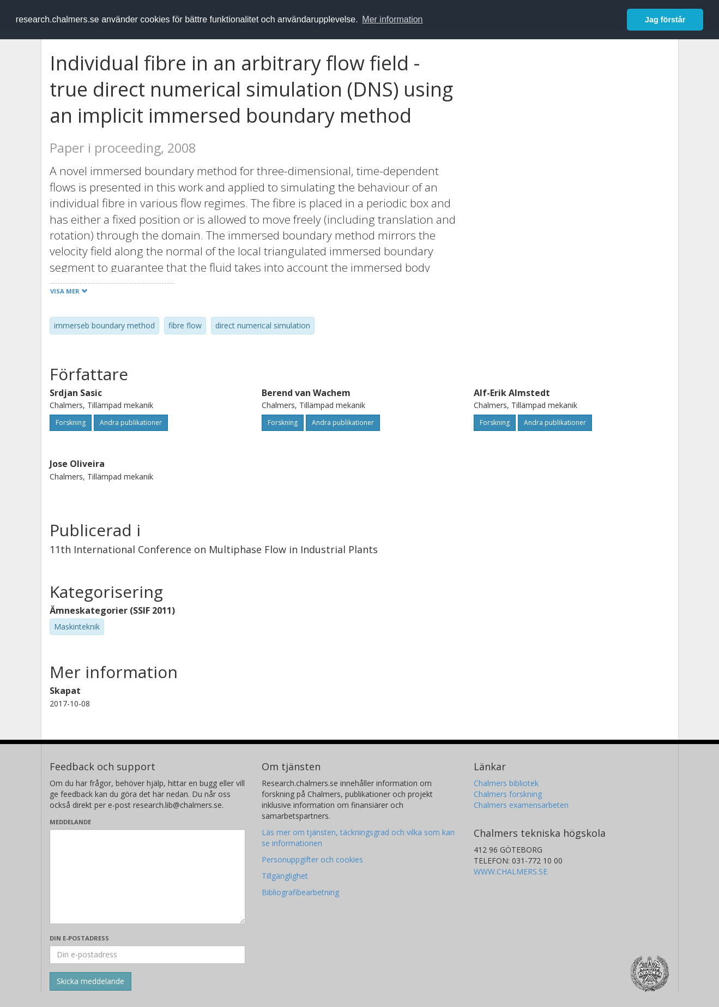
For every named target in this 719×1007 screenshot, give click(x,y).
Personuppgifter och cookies (312, 859)
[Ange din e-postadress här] (147, 954)
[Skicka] (90, 981)
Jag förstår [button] (665, 19)
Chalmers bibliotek (506, 783)
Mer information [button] (392, 19)
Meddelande (70, 822)
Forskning (71, 422)
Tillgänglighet (285, 876)
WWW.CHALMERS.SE (510, 871)
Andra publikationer (131, 422)
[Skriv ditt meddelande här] (147, 876)
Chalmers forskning (508, 794)
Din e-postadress (79, 938)
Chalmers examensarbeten (521, 805)
